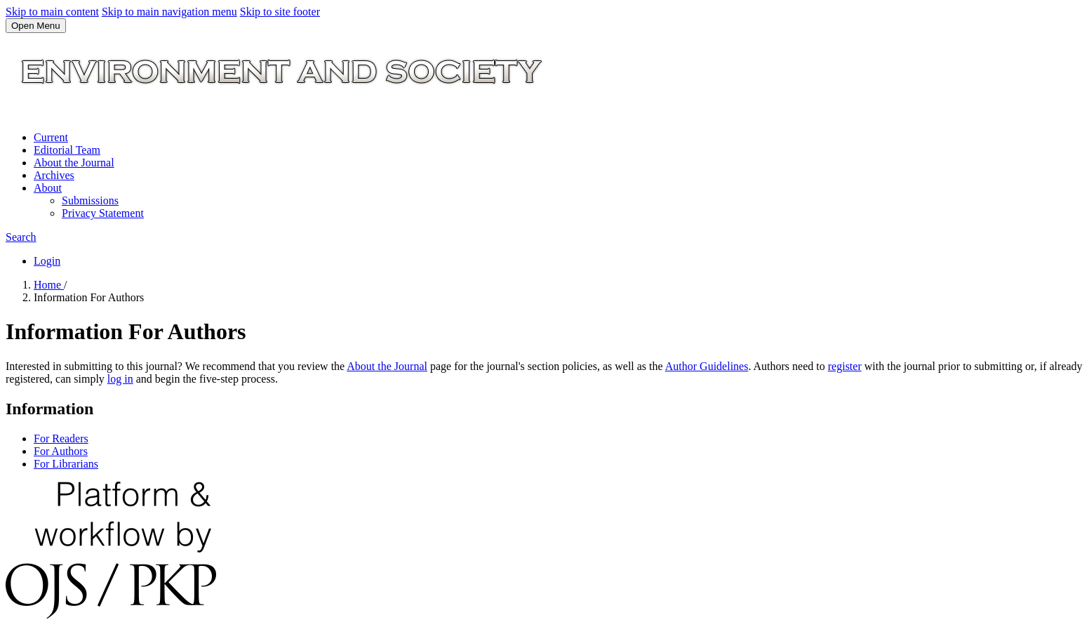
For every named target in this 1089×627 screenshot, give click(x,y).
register (845, 366)
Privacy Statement (103, 213)
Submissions (90, 200)
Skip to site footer (280, 12)
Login (47, 261)
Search (21, 237)
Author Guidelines (707, 366)
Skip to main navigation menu (169, 12)
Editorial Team (67, 150)
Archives (54, 175)
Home (49, 285)
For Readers (61, 438)
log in (120, 379)
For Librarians (66, 464)
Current (51, 137)
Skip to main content (52, 12)
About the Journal (74, 163)
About (48, 188)
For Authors (61, 451)
